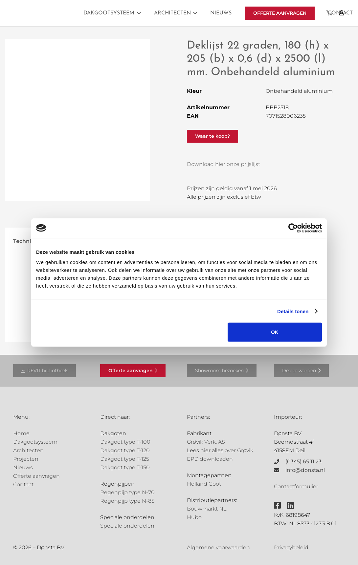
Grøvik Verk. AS (206, 442)
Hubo (194, 517)
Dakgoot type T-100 (125, 442)
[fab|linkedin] (290, 505)
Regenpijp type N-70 (127, 492)
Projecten (25, 459)
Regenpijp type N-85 (127, 501)
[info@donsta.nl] (280, 470)
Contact (23, 484)
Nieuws (23, 467)
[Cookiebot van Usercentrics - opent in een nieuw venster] (293, 228)
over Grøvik (239, 450)
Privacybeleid (291, 547)
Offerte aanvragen (36, 476)
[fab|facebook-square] (277, 505)
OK (275, 332)
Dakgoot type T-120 (125, 450)
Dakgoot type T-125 (124, 459)
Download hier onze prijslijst (223, 164)
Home (21, 433)
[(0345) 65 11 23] (280, 461)
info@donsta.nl (305, 470)
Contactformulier (296, 486)
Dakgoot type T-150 (125, 467)
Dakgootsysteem (35, 442)
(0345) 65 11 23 (303, 461)
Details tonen (292, 311)
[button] (137, 13)
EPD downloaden (210, 459)
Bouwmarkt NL (206, 509)
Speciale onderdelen (127, 526)
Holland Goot (204, 484)
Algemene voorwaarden (218, 547)
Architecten (28, 450)
